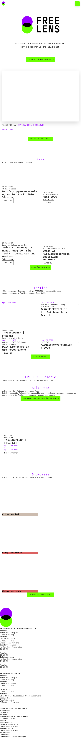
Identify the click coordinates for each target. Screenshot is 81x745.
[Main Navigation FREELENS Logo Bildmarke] (3, 3)
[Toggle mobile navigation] (77, 4)
